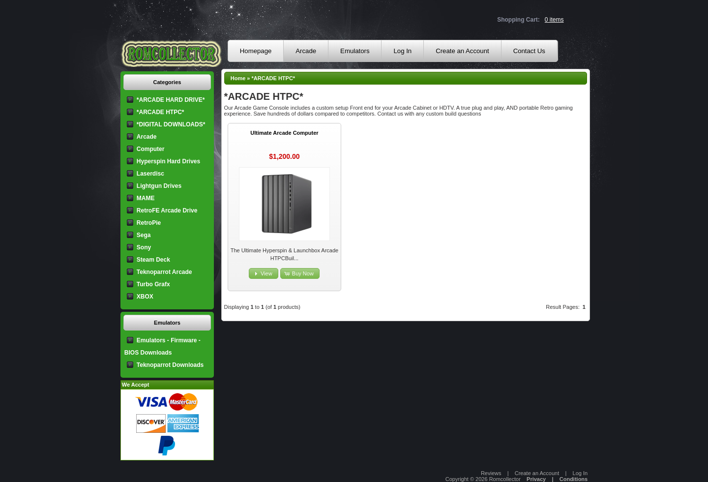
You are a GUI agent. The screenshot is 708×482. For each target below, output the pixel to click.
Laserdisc (150, 173)
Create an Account (462, 51)
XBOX (145, 296)
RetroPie (149, 222)
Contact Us (529, 51)
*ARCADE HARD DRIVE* (171, 99)
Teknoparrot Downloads (170, 365)
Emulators (354, 51)
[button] (263, 273)
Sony (144, 247)
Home (238, 78)
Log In (402, 51)
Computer (151, 149)
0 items (554, 19)
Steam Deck (153, 259)
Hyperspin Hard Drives (168, 161)
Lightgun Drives (159, 185)
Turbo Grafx (153, 284)
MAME (146, 198)
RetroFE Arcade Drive (167, 210)
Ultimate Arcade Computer (284, 133)
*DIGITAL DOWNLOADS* (171, 124)
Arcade (305, 51)
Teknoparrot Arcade (164, 272)
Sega (144, 235)
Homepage (256, 51)
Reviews (491, 473)
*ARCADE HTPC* (273, 78)
